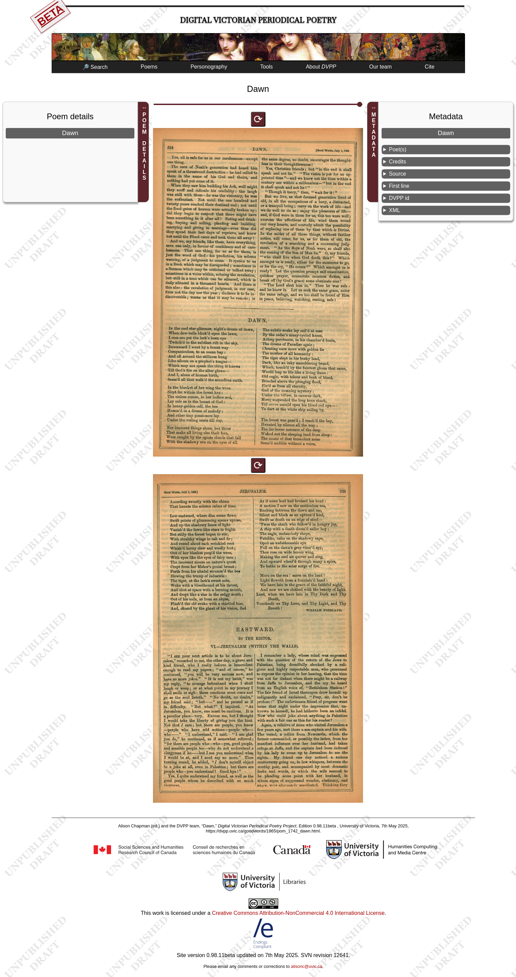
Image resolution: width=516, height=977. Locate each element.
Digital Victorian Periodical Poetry (258, 20)
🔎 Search (95, 67)
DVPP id (399, 198)
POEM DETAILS (144, 146)
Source (397, 174)
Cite (429, 67)
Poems (149, 67)
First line (399, 186)
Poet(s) (398, 149)
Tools (266, 67)
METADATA (374, 135)
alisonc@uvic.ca (306, 966)
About (321, 67)
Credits (397, 161)
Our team (380, 67)
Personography (208, 67)
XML (394, 210)
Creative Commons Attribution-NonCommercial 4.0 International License (298, 913)
